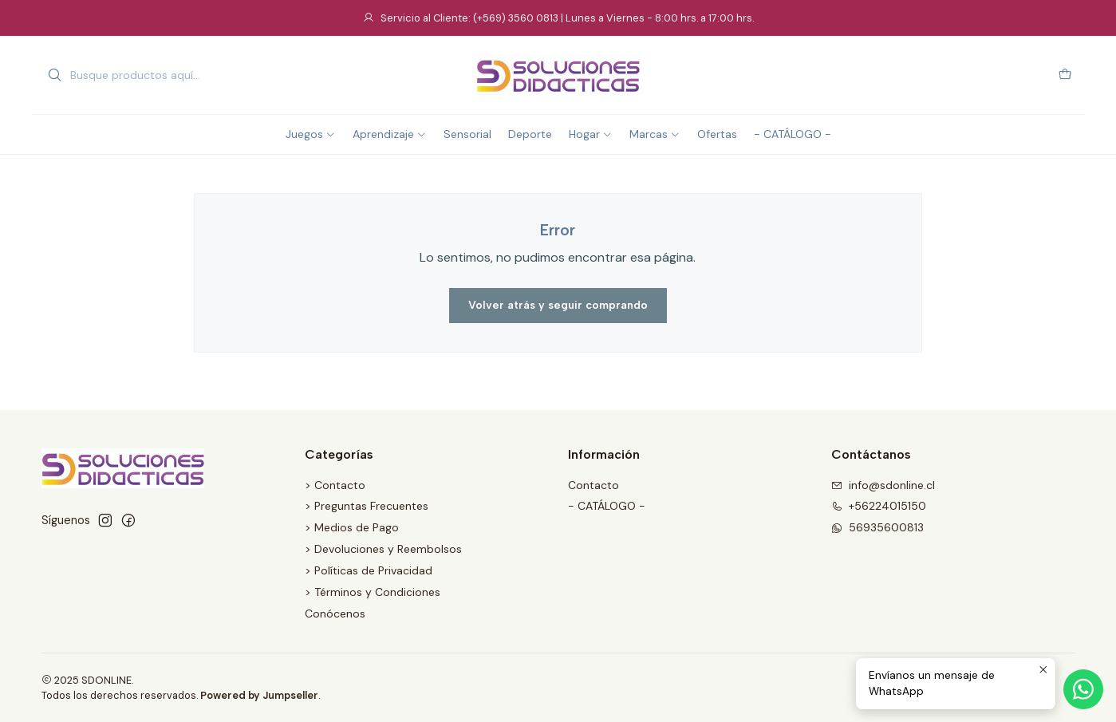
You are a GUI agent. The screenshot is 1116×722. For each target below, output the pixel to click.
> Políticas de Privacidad (368, 570)
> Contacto (335, 485)
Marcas (654, 134)
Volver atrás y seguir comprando (558, 305)
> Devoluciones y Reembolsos (383, 549)
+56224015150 (878, 506)
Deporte (530, 134)
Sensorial (467, 134)
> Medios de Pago (352, 527)
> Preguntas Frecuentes (366, 506)
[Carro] (1065, 75)
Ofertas (717, 134)
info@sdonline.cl (883, 485)
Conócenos (335, 613)
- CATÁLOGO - (792, 134)
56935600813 (877, 527)
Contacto (593, 485)
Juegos (311, 134)
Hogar (591, 134)
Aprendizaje (390, 134)
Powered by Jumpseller (259, 695)
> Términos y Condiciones (372, 592)
